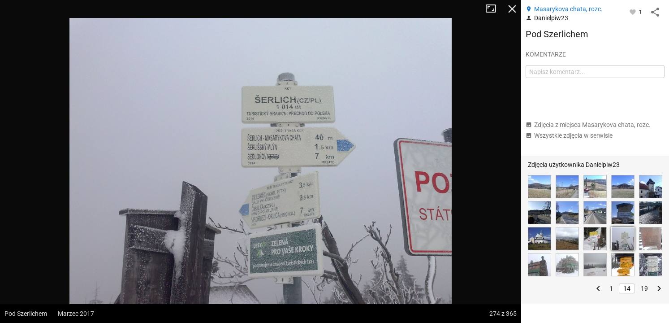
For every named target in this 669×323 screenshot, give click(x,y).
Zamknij (512, 9)
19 (644, 288)
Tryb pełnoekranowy (494, 9)
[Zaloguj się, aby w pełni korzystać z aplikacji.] (633, 11)
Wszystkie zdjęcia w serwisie (569, 135)
